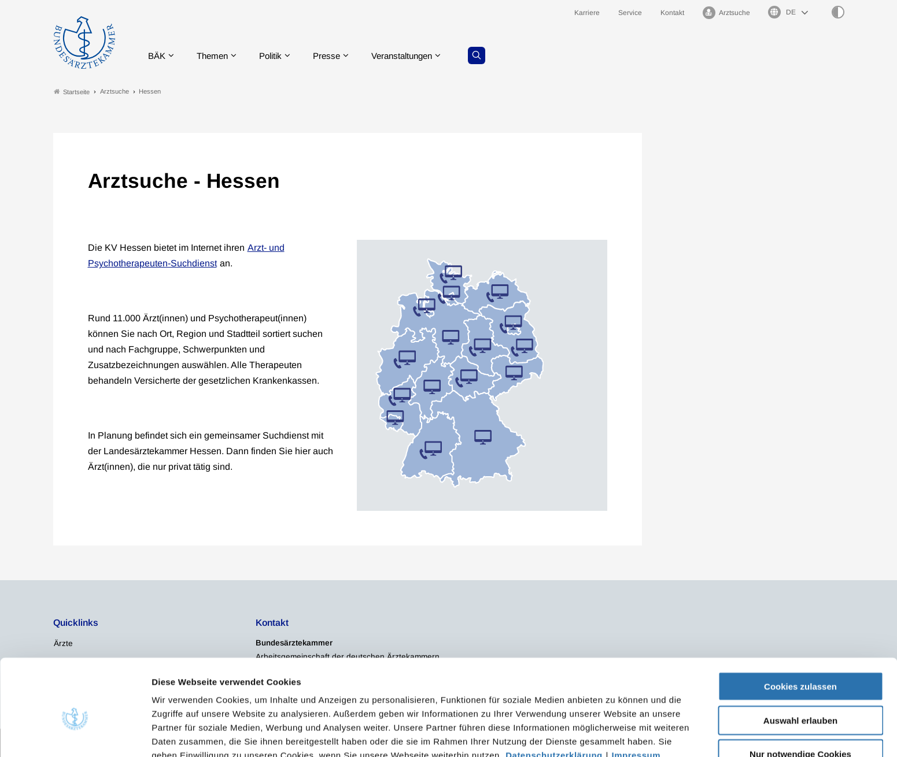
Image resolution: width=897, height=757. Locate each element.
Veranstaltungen (415, 55)
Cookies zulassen (800, 628)
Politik (277, 55)
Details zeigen (615, 734)
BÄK (158, 55)
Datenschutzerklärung (554, 697)
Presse (336, 55)
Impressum (635, 697)
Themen (217, 55)
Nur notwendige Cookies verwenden (800, 700)
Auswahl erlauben (800, 662)
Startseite (72, 91)
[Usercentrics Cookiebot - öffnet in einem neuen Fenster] (74, 734)
